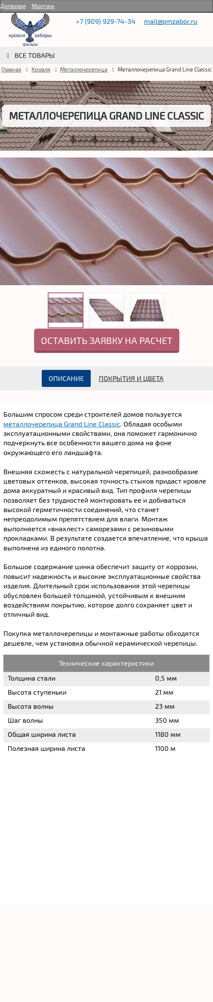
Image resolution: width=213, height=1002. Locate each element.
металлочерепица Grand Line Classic (61, 424)
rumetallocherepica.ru (30, 30)
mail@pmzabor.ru (170, 21)
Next (204, 232)
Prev (8, 232)
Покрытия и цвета (131, 378)
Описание (66, 378)
